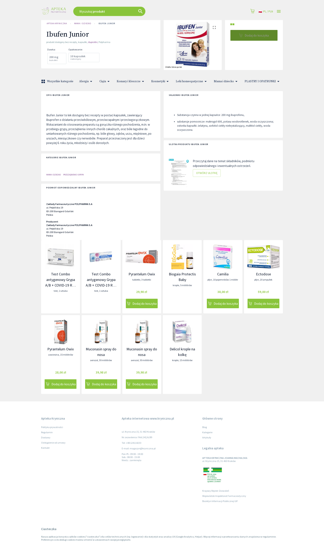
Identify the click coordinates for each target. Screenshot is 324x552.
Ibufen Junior (107, 23)
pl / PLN (266, 11)
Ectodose (263, 274)
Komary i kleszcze (131, 81)
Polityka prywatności (52, 427)
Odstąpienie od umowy (53, 442)
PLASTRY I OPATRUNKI (262, 81)
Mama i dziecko (83, 23)
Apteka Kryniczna (57, 23)
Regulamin (47, 432)
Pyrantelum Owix (142, 274)
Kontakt (45, 447)
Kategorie (207, 432)
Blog (204, 427)
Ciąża (105, 81)
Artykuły (206, 437)
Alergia (86, 81)
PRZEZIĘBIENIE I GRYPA (73, 174)
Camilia (223, 274)
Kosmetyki (161, 81)
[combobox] (131, 11)
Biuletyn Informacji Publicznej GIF (220, 501)
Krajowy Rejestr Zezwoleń (215, 490)
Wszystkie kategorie (57, 81)
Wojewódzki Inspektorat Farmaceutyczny (224, 495)
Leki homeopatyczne (192, 81)
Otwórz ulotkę (206, 173)
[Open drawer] (279, 11)
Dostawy (45, 437)
